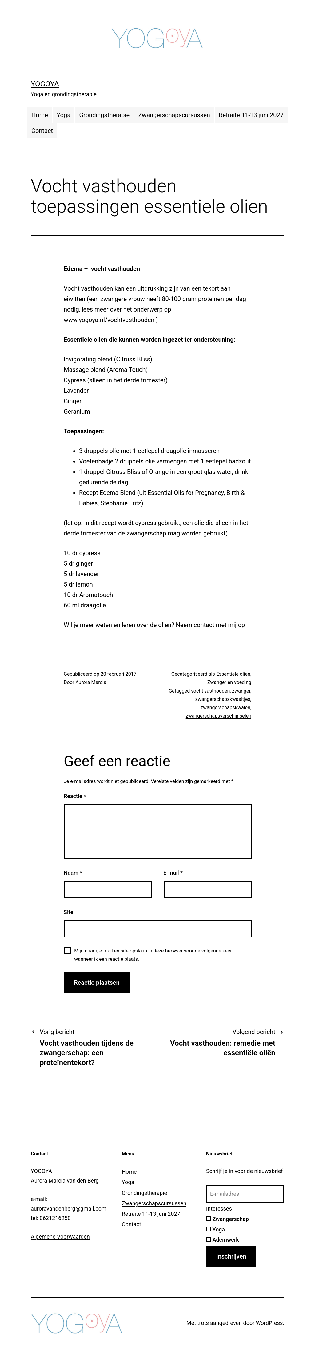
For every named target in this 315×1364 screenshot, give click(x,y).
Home (39, 115)
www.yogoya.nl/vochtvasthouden (109, 320)
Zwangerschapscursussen (174, 115)
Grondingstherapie (104, 115)
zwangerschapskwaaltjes (222, 699)
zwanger (241, 691)
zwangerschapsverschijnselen (218, 716)
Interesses (219, 1208)
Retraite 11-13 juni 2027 (251, 115)
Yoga (63, 115)
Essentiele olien (233, 674)
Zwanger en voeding (229, 682)
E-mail (173, 872)
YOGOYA (45, 84)
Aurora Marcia (90, 682)
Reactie (75, 796)
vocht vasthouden (210, 691)
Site (68, 912)
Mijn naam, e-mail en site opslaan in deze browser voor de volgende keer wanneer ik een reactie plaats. (153, 955)
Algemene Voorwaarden (60, 1236)
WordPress (269, 1323)
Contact (42, 130)
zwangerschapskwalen (225, 707)
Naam (73, 872)
